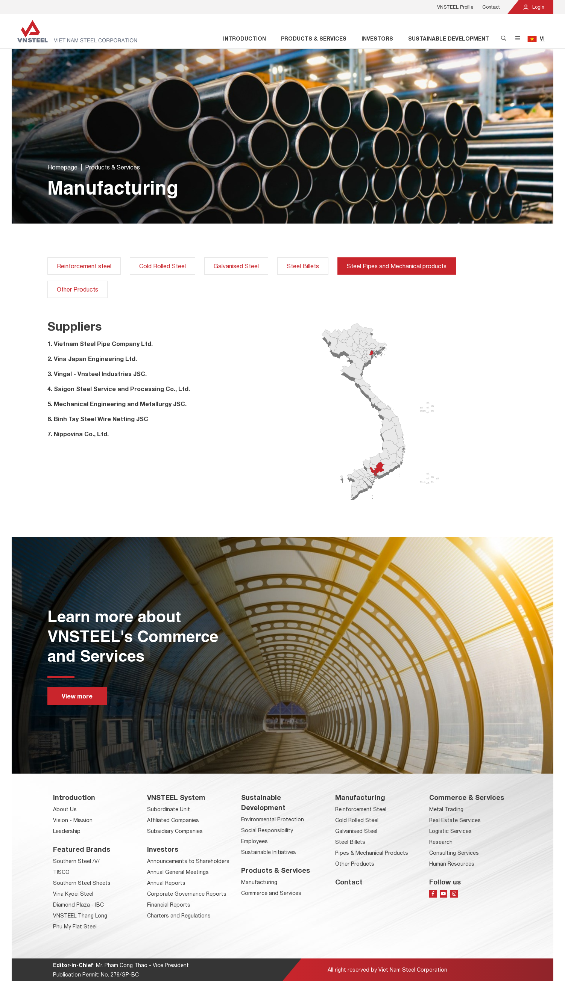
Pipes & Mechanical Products (371, 853)
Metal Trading (446, 809)
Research (441, 842)
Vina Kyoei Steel (73, 894)
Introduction (244, 38)
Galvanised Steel (236, 266)
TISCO (61, 872)
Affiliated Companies (173, 820)
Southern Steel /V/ (76, 861)
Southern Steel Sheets (82, 883)
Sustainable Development (448, 38)
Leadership (66, 831)
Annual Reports (166, 883)
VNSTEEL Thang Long (80, 916)
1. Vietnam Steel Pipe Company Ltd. (100, 343)
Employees (254, 841)
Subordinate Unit (168, 809)
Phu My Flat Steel (75, 927)
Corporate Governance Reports (186, 894)
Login (533, 7)
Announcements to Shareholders (188, 861)
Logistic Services (450, 831)
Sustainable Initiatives (268, 852)
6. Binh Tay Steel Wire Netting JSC (97, 418)
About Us (65, 809)
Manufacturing (259, 882)
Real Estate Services (455, 820)
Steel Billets (303, 266)
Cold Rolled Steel (162, 266)
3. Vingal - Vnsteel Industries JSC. (97, 373)
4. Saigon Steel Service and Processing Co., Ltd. (118, 388)
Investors (377, 38)
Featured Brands (81, 849)
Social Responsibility (267, 830)
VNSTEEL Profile (455, 7)
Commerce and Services (271, 893)
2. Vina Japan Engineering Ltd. (92, 358)
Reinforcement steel (84, 266)
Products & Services (313, 38)
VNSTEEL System (176, 797)
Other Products (77, 289)
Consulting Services (454, 853)
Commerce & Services (466, 797)
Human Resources (451, 864)
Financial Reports (168, 905)
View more (77, 695)
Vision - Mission (73, 820)
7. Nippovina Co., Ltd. (78, 433)
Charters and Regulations (179, 916)
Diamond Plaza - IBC (78, 905)
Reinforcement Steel (360, 809)
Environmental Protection (272, 819)
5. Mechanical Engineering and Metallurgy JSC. (117, 403)
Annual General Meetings (178, 872)
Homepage (62, 168)
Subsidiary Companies (175, 831)
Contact (491, 7)
